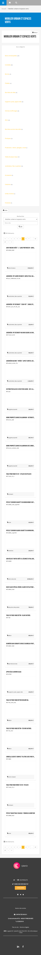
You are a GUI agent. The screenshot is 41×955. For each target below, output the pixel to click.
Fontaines (8, 203)
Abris (7, 120)
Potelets (8, 83)
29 (5, 242)
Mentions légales (24, 927)
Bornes (8, 74)
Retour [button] (35, 33)
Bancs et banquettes (12, 56)
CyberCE (16, 931)
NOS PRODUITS (23, 880)
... (31, 239)
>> (11, 242)
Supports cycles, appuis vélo (14, 102)
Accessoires (9, 175)
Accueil (4, 9)
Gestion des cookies (20, 908)
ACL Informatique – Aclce (28, 932)
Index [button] (5, 210)
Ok (20, 227)
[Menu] (3, 2)
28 (35, 239)
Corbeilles (9, 65)
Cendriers (9, 184)
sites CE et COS (23, 931)
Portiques (9, 138)
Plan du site (15, 927)
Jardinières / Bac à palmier (14, 166)
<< (5, 239)
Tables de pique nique (12, 157)
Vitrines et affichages (12, 111)
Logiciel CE (10, 931)
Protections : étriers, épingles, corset (16, 148)
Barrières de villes (11, 92)
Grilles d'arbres (10, 194)
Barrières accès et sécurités (14, 129)
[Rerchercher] (16, 2)
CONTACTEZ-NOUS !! (20, 914)
